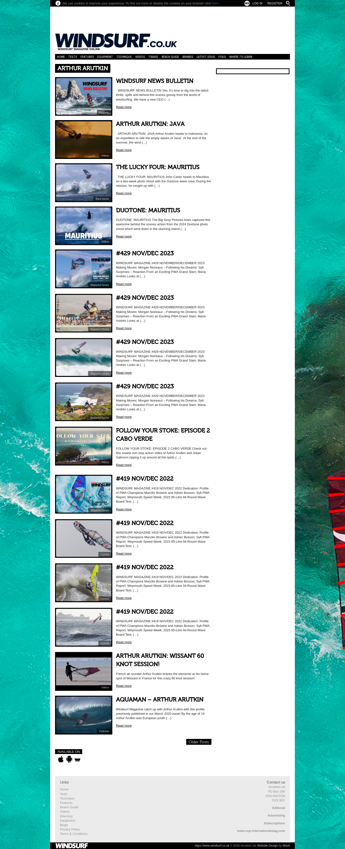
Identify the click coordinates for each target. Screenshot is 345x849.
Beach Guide (170, 57)
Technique (124, 57)
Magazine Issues (100, 285)
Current (105, 554)
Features (87, 57)
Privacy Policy (70, 829)
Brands (188, 57)
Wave (286, 845)
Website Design (267, 845)
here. (215, 3)
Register (274, 3)
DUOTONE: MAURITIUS (148, 210)
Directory (66, 816)
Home (61, 57)
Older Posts (199, 742)
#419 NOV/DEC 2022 (144, 479)
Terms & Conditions (74, 834)
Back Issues (102, 198)
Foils (222, 57)
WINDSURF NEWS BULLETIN (154, 81)
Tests (72, 57)
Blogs (64, 825)
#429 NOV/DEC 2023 (145, 253)
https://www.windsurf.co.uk (212, 845)
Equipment (105, 57)
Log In (258, 3)
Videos (140, 57)
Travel (153, 57)
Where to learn (240, 57)
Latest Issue (206, 57)
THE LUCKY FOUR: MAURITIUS (157, 167)
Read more (124, 107)
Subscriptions (274, 823)
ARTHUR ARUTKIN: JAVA (150, 124)
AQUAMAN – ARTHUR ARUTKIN (159, 699)
